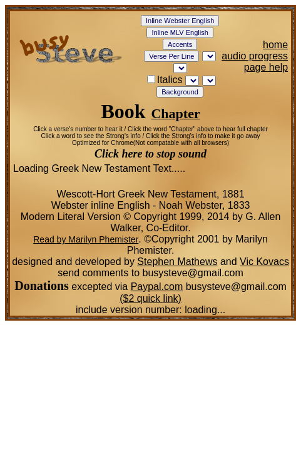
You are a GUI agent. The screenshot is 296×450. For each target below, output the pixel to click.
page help (266, 67)
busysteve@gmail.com (235, 286)
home (275, 44)
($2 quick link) (150, 298)
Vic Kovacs (264, 261)
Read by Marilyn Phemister (85, 239)
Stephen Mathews (177, 261)
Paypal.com (157, 286)
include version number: (150, 309)
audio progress (255, 56)
